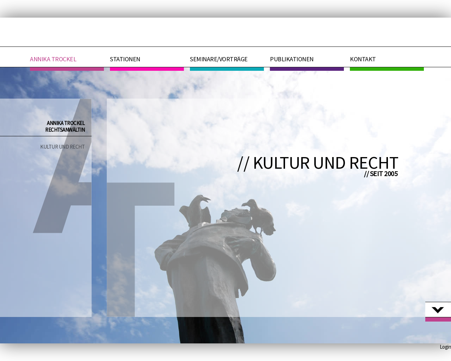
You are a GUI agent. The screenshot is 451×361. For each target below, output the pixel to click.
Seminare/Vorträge (219, 59)
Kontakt (363, 59)
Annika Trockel (53, 59)
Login (445, 346)
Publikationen (292, 59)
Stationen (125, 59)
